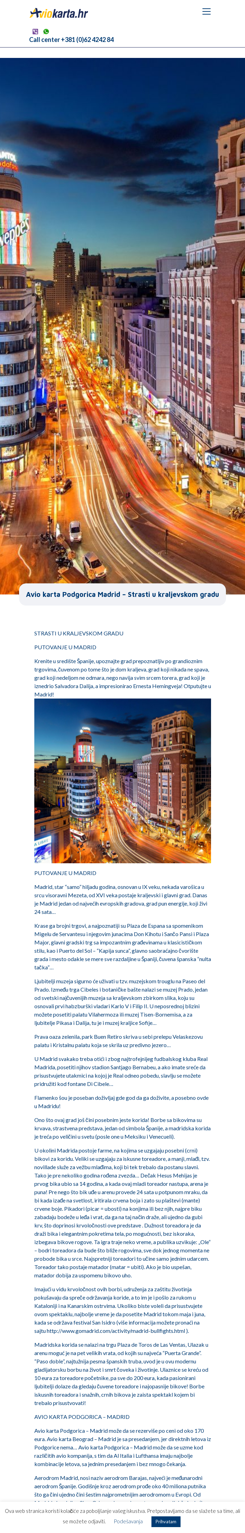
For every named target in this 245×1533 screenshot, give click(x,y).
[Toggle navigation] (206, 11)
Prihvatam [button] (166, 1521)
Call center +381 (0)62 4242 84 (71, 39)
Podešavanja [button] (128, 1521)
